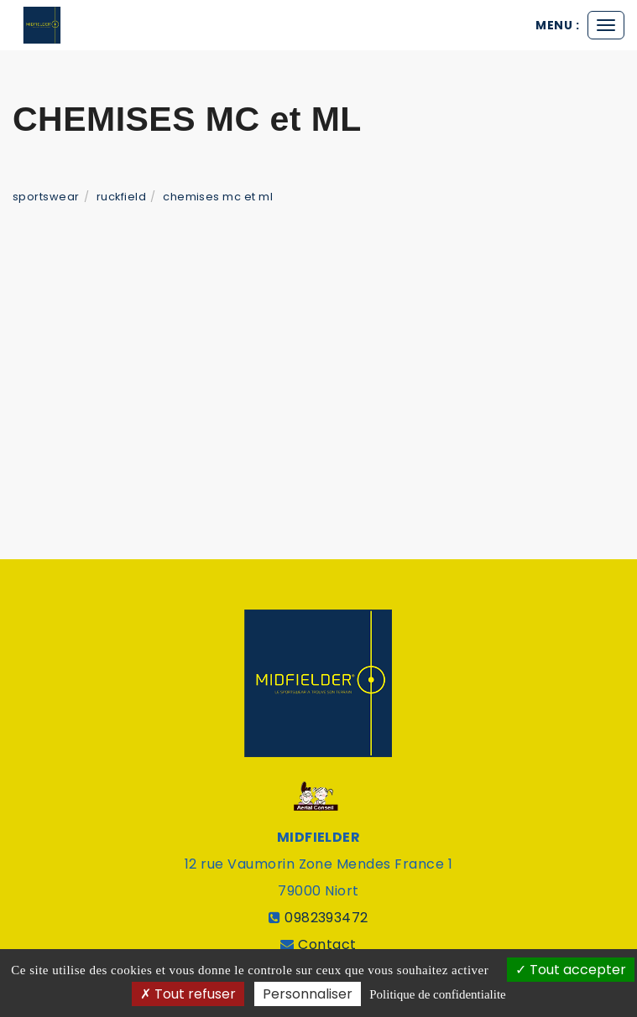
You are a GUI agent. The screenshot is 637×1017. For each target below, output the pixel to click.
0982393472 (326, 917)
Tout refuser (188, 994)
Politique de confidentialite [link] (437, 994)
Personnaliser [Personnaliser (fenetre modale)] (307, 994)
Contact (327, 944)
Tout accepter (570, 969)
